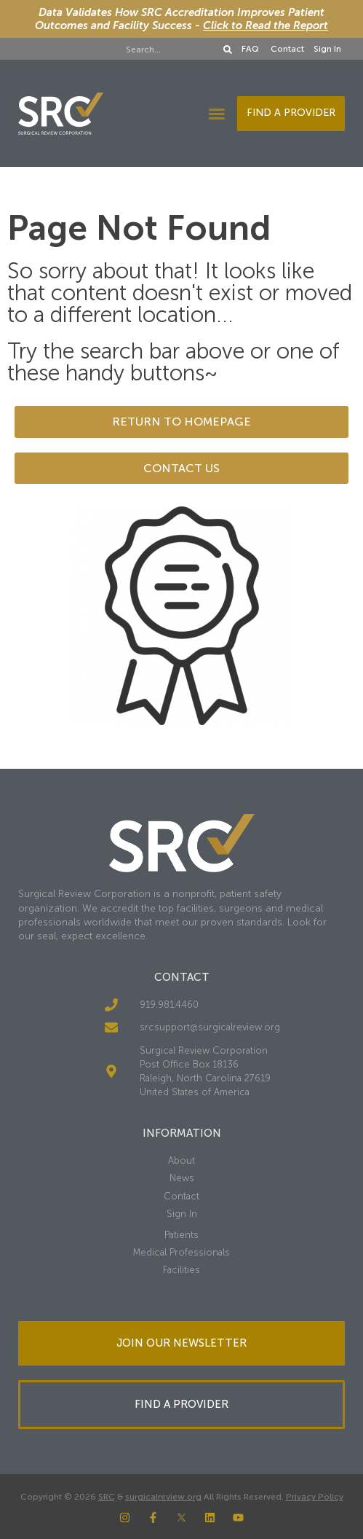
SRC (106, 1497)
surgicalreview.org (163, 1497)
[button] (217, 114)
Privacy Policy (314, 1497)
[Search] (228, 49)
